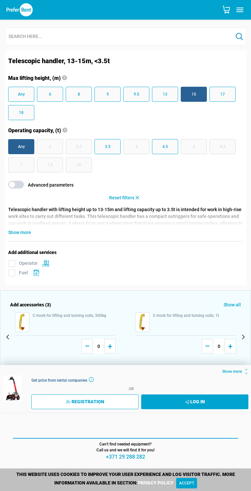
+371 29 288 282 (125, 457)
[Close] (186, 483)
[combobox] (119, 37)
